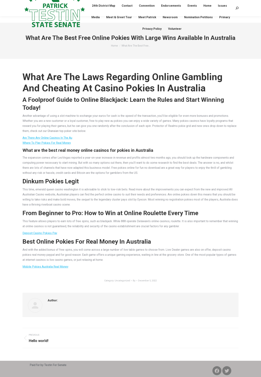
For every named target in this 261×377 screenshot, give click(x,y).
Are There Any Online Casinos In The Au (47, 138)
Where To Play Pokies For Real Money (46, 143)
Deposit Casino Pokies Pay (39, 233)
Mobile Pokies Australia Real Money (45, 266)
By (134, 280)
